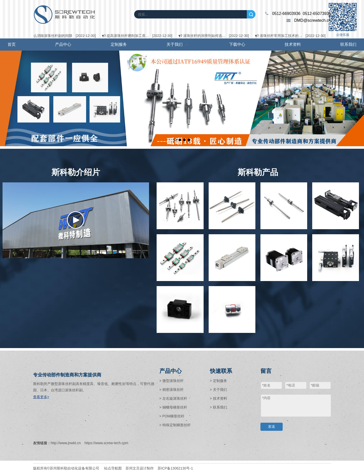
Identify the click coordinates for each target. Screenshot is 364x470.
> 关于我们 (218, 390)
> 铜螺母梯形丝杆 (173, 407)
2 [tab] (180, 140)
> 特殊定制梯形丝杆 (175, 425)
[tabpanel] (182, 98)
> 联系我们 (218, 407)
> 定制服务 (218, 381)
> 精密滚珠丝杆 (171, 390)
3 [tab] (185, 140)
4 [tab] (189, 140)
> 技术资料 (218, 398)
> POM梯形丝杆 (172, 416)
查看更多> (41, 397)
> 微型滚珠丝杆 (171, 381)
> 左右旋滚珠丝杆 (173, 398)
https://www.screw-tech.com (107, 443)
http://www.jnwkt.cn (66, 443)
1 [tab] (176, 140)
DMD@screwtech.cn (312, 20)
